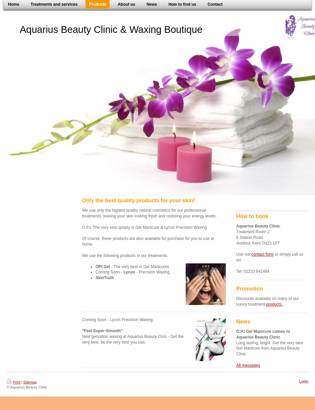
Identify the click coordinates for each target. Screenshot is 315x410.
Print (13, 382)
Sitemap (30, 382)
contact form (262, 254)
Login (303, 381)
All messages (248, 365)
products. (274, 304)
